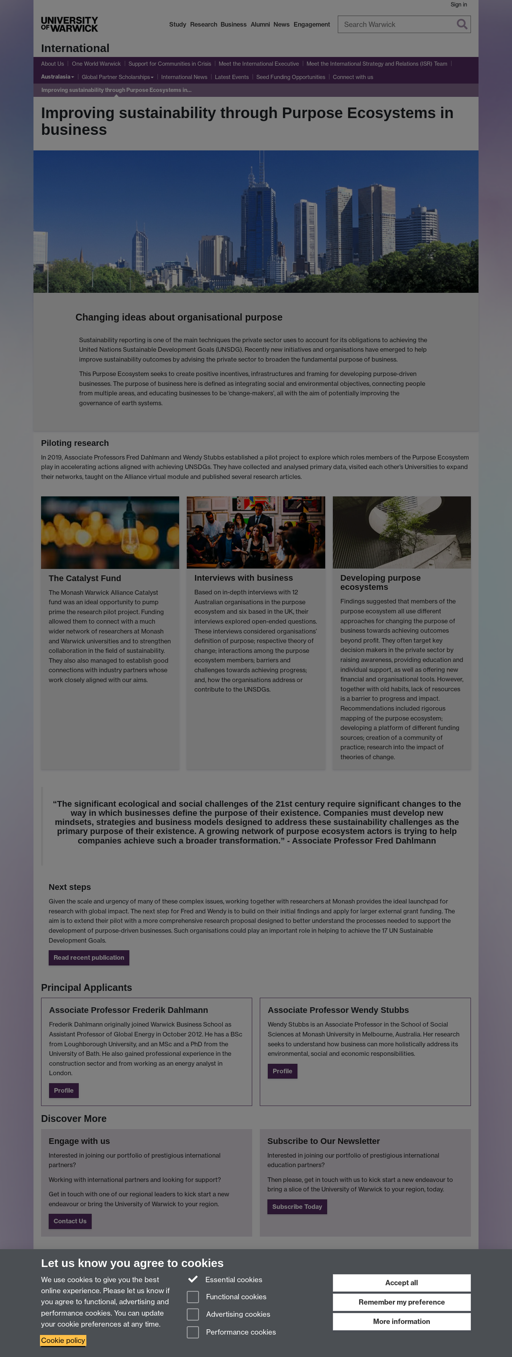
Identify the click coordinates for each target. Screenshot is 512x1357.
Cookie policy (63, 1340)
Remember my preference (402, 1302)
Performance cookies (231, 1333)
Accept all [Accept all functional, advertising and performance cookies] (401, 1282)
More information (401, 1321)
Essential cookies (224, 1279)
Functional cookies (227, 1298)
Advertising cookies (228, 1315)
